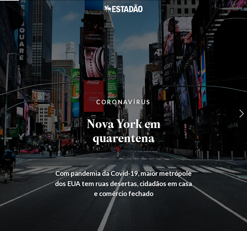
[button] (241, 113)
